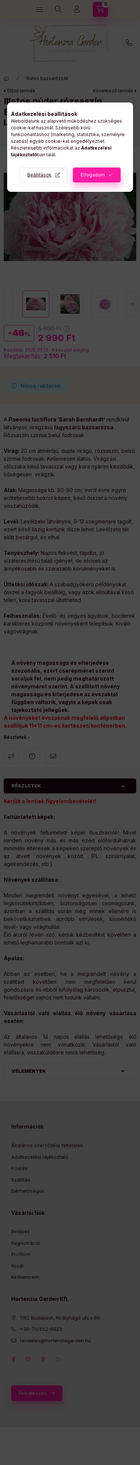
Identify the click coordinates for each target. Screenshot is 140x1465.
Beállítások (39, 175)
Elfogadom (93, 175)
